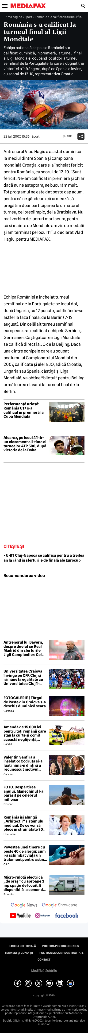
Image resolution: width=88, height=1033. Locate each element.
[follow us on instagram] (42, 916)
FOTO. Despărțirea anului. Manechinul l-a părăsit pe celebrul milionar (23, 793)
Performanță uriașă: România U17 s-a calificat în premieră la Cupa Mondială (24, 410)
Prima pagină (13, 17)
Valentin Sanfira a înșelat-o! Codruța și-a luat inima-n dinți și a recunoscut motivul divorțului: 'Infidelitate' (24, 763)
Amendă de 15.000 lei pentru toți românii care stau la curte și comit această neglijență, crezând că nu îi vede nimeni (25, 733)
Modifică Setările (44, 970)
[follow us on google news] (24, 905)
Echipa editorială (22, 946)
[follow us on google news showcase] (59, 905)
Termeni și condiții (19, 953)
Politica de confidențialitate (61, 953)
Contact (44, 959)
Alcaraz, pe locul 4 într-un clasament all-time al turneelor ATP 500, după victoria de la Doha (25, 444)
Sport (28, 17)
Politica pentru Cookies (60, 946)
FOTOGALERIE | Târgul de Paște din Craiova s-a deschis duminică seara (25, 702)
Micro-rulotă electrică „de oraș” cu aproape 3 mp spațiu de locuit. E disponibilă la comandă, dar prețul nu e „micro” (25, 883)
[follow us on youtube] (20, 916)
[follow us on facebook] (67, 916)
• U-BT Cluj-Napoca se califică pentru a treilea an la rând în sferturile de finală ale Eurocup (44, 558)
